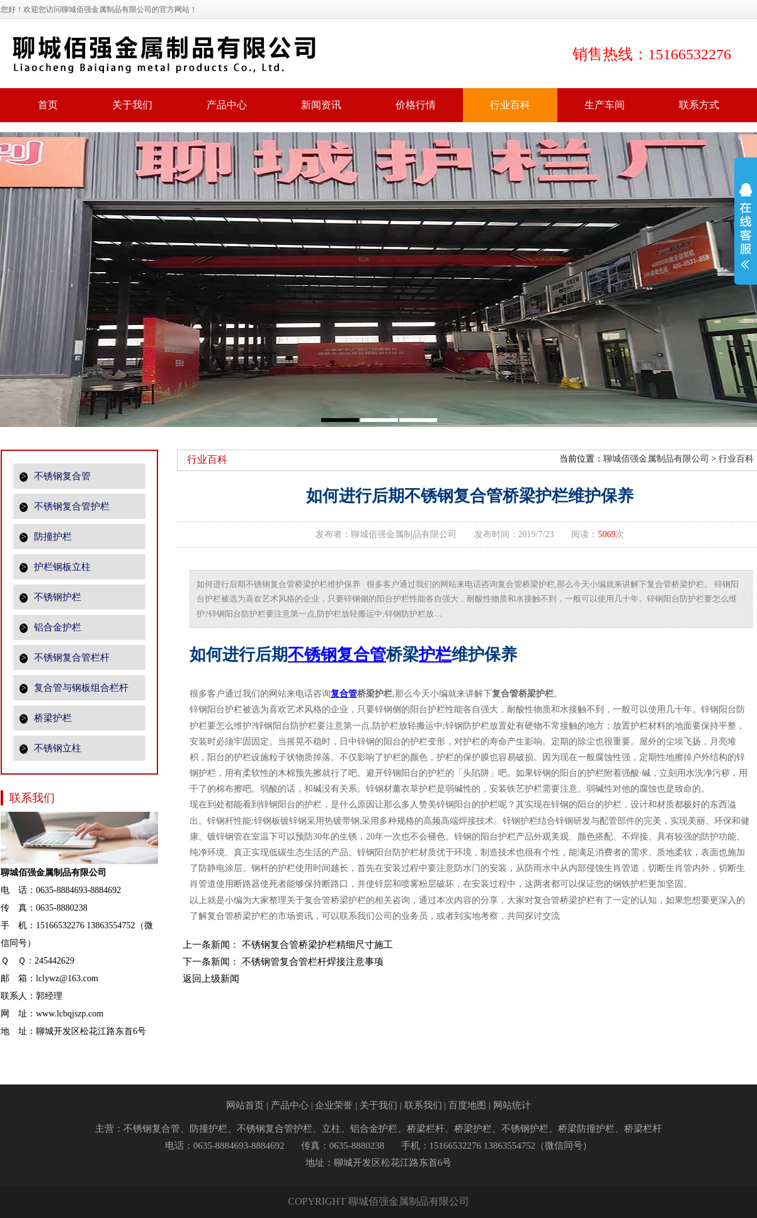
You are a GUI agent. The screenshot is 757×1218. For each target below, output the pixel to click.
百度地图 (467, 1105)
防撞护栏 (46, 537)
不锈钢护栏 (50, 597)
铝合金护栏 (50, 627)
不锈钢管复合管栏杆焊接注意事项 (313, 962)
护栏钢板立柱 (55, 567)
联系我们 (423, 1105)
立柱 (331, 1129)
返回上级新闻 (211, 979)
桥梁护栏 (46, 718)
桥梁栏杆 (426, 1129)
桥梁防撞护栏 (586, 1129)
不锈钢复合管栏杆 (65, 657)
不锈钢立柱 (50, 748)
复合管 (344, 693)
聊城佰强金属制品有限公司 (656, 459)
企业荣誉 (334, 1105)
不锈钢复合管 (55, 476)
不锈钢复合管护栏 (65, 506)
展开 (745, 234)
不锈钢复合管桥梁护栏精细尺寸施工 (317, 945)
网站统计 (512, 1105)
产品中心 (290, 1105)
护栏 (435, 655)
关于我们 (378, 1105)
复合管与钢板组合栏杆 (74, 688)
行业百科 (736, 459)
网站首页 (245, 1105)
